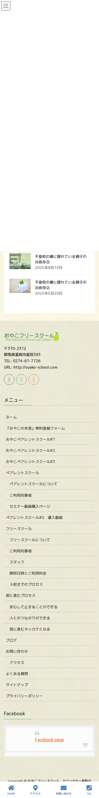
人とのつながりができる (30, 617)
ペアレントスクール (22, 472)
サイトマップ (17, 684)
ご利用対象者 (21, 495)
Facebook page (49, 740)
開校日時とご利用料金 (28, 573)
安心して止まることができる (34, 606)
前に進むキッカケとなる (30, 629)
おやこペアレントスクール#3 (30, 461)
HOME (11, 790)
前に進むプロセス (20, 595)
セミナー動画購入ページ (30, 506)
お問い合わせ (17, 651)
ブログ (11, 640)
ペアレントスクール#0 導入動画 (34, 517)
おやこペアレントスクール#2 (30, 450)
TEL (89, 790)
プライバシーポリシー (24, 695)
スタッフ (17, 562)
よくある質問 (17, 673)
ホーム (11, 417)
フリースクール (19, 528)
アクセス (17, 662)
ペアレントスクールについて (34, 483)
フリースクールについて (30, 539)
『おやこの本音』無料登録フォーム (35, 428)
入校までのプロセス (26, 584)
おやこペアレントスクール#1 (30, 439)
